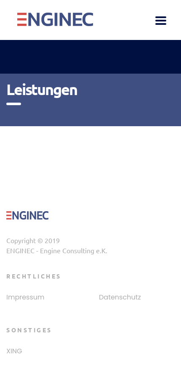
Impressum (25, 297)
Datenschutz (120, 297)
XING (14, 351)
